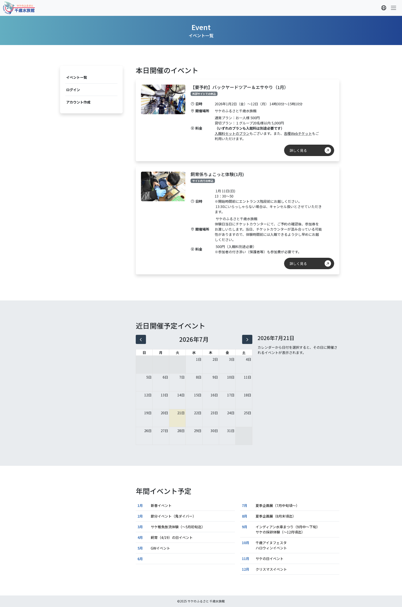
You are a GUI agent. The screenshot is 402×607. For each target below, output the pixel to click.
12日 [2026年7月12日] (148, 394)
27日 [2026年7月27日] (164, 430)
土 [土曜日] (244, 352)
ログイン (73, 89)
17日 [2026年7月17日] (230, 394)
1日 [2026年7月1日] (198, 359)
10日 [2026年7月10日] (230, 377)
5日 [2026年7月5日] (149, 377)
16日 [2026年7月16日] (214, 394)
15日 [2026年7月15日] (197, 394)
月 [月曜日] (160, 352)
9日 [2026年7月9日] (215, 377)
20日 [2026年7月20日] (164, 412)
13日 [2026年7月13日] (164, 394)
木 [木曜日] (210, 352)
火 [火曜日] (177, 352)
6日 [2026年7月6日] (165, 377)
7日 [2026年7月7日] (182, 377)
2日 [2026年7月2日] (215, 359)
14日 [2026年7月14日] (181, 394)
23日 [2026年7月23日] (214, 412)
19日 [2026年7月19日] (148, 412)
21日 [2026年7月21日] (181, 412)
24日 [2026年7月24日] (230, 412)
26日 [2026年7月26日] (148, 430)
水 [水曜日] (194, 352)
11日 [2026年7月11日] (247, 377)
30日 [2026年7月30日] (214, 430)
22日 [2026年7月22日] (197, 412)
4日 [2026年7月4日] (248, 359)
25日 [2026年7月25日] (247, 412)
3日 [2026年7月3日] (231, 359)
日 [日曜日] (144, 352)
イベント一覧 (76, 77)
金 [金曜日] (227, 352)
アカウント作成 (78, 102)
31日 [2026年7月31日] (230, 430)
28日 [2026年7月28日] (181, 430)
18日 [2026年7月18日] (247, 394)
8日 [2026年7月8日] (198, 377)
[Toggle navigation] (393, 8)
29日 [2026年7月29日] (197, 430)
